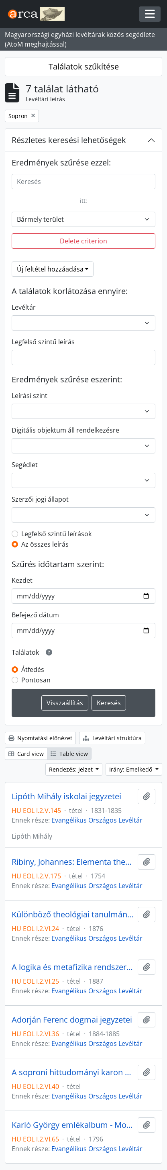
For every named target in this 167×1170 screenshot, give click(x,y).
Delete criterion (83, 241)
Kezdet (22, 580)
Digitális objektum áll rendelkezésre (65, 430)
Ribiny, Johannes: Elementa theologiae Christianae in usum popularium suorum (73, 862)
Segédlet (25, 464)
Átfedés (32, 669)
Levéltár (24, 307)
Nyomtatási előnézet (40, 738)
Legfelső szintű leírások (56, 533)
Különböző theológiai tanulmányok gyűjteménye (73, 914)
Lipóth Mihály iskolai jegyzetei (66, 796)
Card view (26, 754)
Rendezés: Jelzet (71, 769)
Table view (69, 754)
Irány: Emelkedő (131, 769)
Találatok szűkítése (84, 66)
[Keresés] (83, 181)
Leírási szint (29, 395)
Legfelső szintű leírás (43, 341)
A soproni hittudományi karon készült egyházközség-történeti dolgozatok (73, 1072)
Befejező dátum (35, 615)
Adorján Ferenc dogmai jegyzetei (72, 1020)
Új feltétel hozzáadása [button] (50, 269)
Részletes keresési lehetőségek (69, 140)
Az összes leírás (45, 544)
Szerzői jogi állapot (40, 499)
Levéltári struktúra (112, 738)
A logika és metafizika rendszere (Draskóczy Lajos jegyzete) (73, 967)
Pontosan (36, 680)
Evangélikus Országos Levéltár (97, 820)
